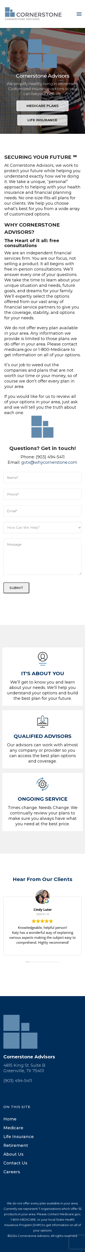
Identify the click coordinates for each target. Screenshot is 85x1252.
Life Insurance (18, 1136)
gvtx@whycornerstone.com (49, 462)
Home (10, 1119)
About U (13, 1154)
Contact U (15, 1163)
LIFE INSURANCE (42, 120)
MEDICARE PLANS (42, 106)
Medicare (13, 1127)
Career (11, 1171)
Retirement (15, 1145)
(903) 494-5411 (17, 1080)
